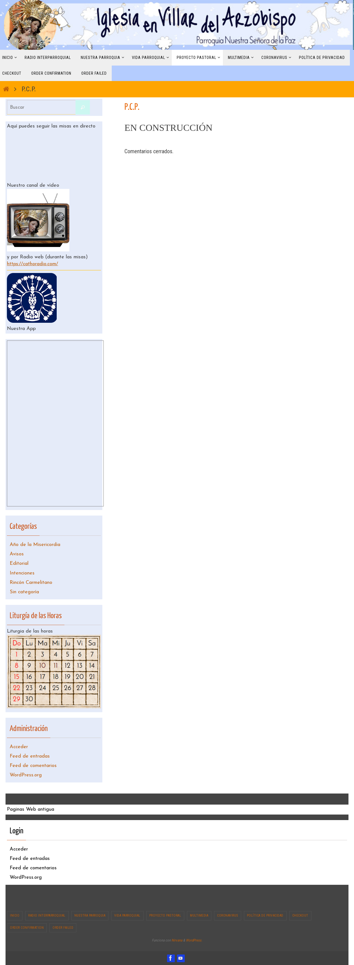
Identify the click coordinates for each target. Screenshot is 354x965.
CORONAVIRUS (227, 915)
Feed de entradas (30, 756)
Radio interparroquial (47, 915)
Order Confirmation (27, 928)
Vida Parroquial (127, 915)
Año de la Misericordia (35, 544)
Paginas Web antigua (30, 809)
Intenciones (22, 573)
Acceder (19, 747)
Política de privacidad (265, 915)
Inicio (14, 915)
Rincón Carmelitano (31, 582)
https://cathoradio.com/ (32, 264)
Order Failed (63, 928)
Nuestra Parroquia (90, 915)
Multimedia (199, 915)
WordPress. (194, 940)
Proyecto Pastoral (165, 915)
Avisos (17, 554)
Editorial (19, 563)
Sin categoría (24, 592)
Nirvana (176, 940)
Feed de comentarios (33, 765)
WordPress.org (26, 775)
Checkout (300, 915)
